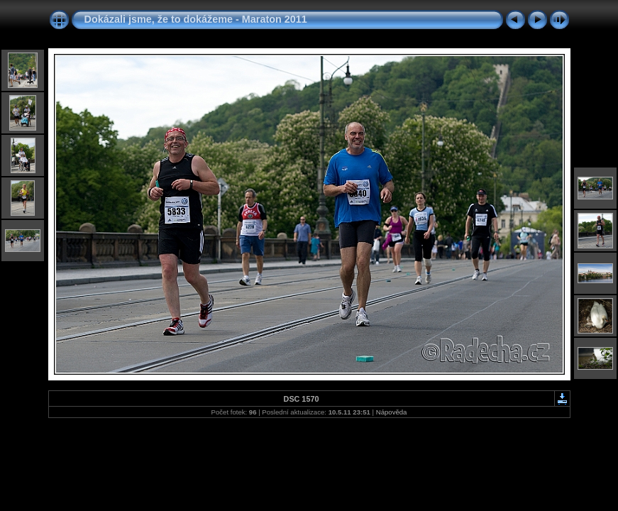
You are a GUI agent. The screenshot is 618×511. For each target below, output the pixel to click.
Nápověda (391, 412)
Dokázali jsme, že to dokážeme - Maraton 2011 (195, 19)
